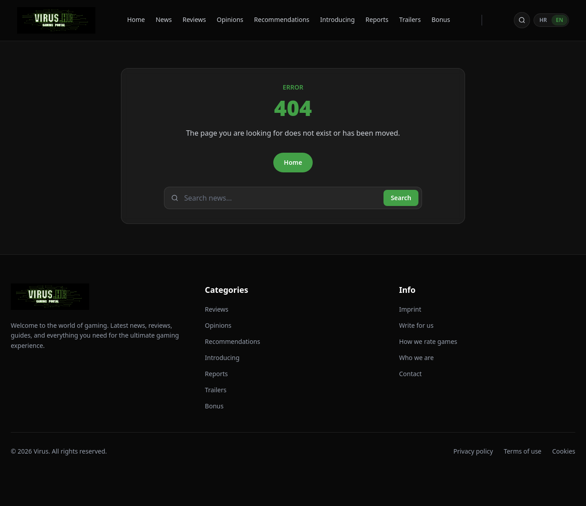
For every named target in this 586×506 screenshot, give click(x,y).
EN (559, 20)
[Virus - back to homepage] (56, 20)
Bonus (440, 19)
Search (401, 197)
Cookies (563, 451)
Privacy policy (473, 451)
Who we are (416, 357)
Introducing (337, 19)
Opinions (230, 19)
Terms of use (522, 451)
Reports (377, 19)
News (163, 19)
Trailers (410, 19)
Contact (410, 373)
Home (136, 19)
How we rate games (428, 341)
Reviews (194, 19)
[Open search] (522, 20)
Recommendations (281, 19)
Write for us (416, 325)
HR (543, 20)
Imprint (410, 309)
